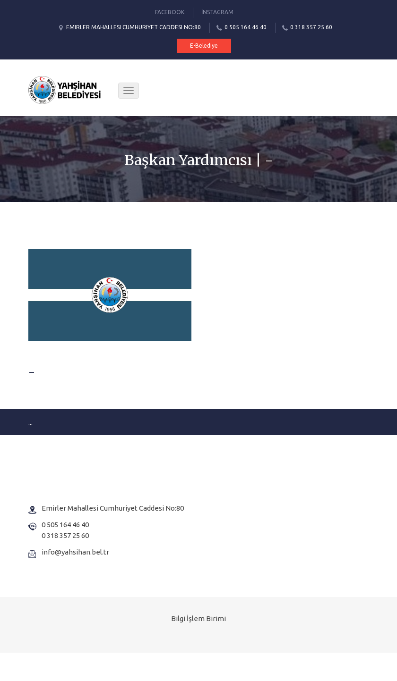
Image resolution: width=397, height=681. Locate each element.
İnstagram (217, 12)
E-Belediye (204, 45)
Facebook (169, 12)
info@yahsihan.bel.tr (75, 552)
